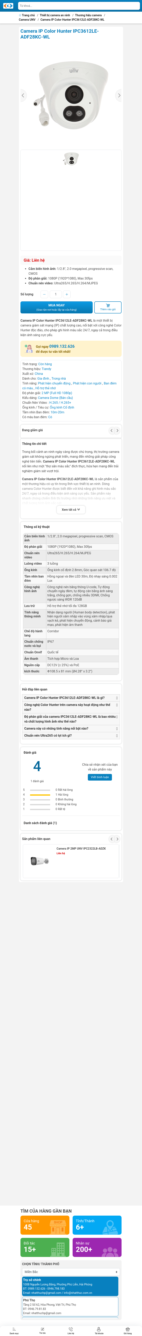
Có (50, 417)
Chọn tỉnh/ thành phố (40, 1264)
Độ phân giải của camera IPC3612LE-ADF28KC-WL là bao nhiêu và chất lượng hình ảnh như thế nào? (70, 719)
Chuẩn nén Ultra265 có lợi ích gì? (48, 735)
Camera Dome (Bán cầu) (55, 398)
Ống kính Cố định (62, 407)
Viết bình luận (100, 777)
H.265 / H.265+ (60, 403)
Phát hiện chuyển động (54, 383)
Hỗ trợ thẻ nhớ (45, 388)
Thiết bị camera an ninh (55, 15)
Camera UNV (27, 19)
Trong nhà (59, 378)
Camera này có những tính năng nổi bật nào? (56, 728)
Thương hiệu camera (88, 15)
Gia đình (43, 378)
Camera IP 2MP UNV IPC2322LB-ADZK (81, 848)
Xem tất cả (71, 510)
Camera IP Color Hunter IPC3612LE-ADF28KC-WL (72, 19)
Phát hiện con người (87, 383)
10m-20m (57, 412)
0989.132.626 (62, 346)
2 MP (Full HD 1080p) (57, 393)
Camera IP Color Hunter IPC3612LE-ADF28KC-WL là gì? (64, 698)
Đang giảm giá (32, 430)
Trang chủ (27, 15)
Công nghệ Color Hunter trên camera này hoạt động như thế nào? (67, 707)
